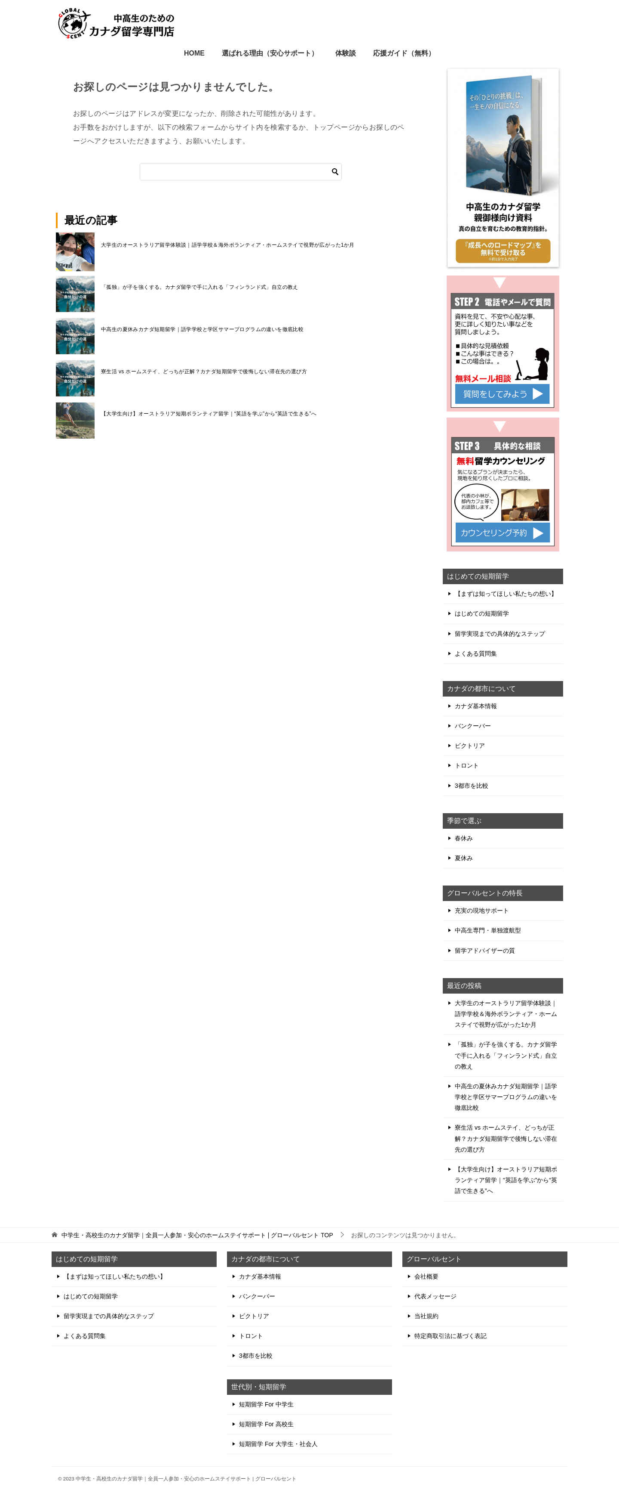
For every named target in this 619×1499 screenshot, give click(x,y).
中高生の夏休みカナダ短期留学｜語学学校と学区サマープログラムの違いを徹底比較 (202, 329)
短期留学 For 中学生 (266, 1404)
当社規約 (426, 1316)
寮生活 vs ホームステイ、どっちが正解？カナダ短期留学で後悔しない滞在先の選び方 (204, 372)
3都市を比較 (471, 785)
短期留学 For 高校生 (266, 1424)
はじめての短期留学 (482, 613)
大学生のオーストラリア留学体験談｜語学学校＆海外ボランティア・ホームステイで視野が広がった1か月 (228, 245)
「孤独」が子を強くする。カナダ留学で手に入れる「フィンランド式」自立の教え (199, 287)
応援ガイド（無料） (404, 53)
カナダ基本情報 (476, 706)
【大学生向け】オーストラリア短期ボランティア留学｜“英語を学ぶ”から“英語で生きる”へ (208, 414)
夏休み (464, 858)
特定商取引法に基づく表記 (450, 1335)
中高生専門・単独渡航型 (488, 930)
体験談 (345, 53)
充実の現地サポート (482, 910)
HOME (194, 53)
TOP (197, 1235)
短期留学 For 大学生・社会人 (278, 1443)
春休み (464, 838)
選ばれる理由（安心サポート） (270, 53)
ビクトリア (470, 745)
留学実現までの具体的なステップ (500, 633)
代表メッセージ (435, 1296)
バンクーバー (473, 725)
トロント (467, 765)
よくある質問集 (476, 653)
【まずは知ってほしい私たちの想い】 (506, 593)
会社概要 (426, 1276)
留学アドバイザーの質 (485, 950)
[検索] (241, 171)
